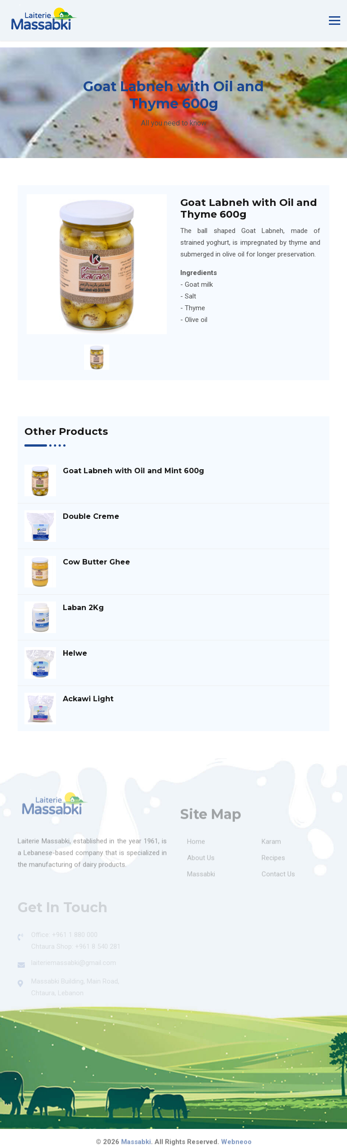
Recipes (273, 860)
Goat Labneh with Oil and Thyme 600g (248, 208)
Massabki (201, 876)
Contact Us (278, 876)
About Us (201, 860)
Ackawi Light (88, 699)
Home (196, 844)
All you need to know (173, 123)
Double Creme (91, 516)
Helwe (75, 653)
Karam (271, 844)
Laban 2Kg (83, 607)
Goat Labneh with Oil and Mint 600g (133, 470)
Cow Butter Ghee (96, 562)
